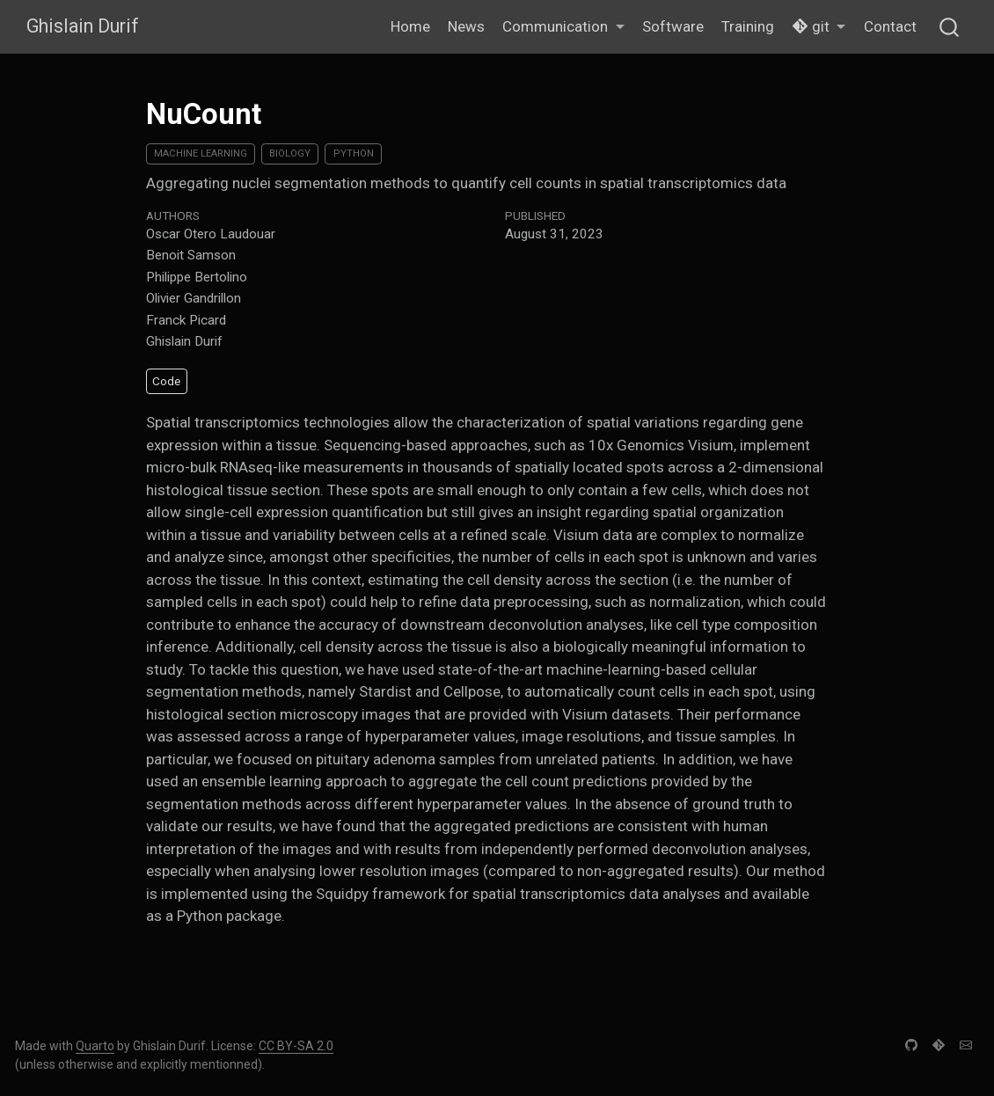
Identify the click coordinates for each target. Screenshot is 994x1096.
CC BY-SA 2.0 (296, 1046)
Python (353, 153)
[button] (563, 28)
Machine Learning (200, 153)
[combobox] (950, 27)
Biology (290, 153)
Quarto (95, 1046)
